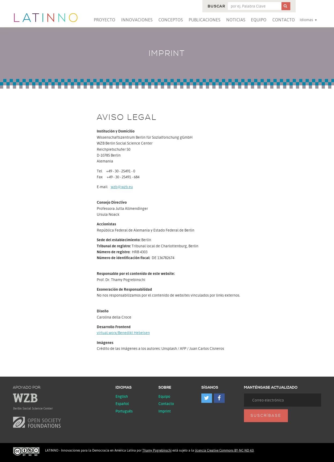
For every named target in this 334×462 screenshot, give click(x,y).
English (122, 396)
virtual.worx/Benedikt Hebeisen (123, 332)
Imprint (164, 411)
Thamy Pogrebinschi (157, 450)
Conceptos (170, 19)
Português (124, 411)
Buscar (216, 6)
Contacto (283, 19)
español (122, 403)
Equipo (258, 19)
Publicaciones (204, 19)
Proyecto (104, 19)
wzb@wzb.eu (122, 186)
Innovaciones (137, 19)
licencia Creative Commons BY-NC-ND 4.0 (224, 450)
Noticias (235, 19)
